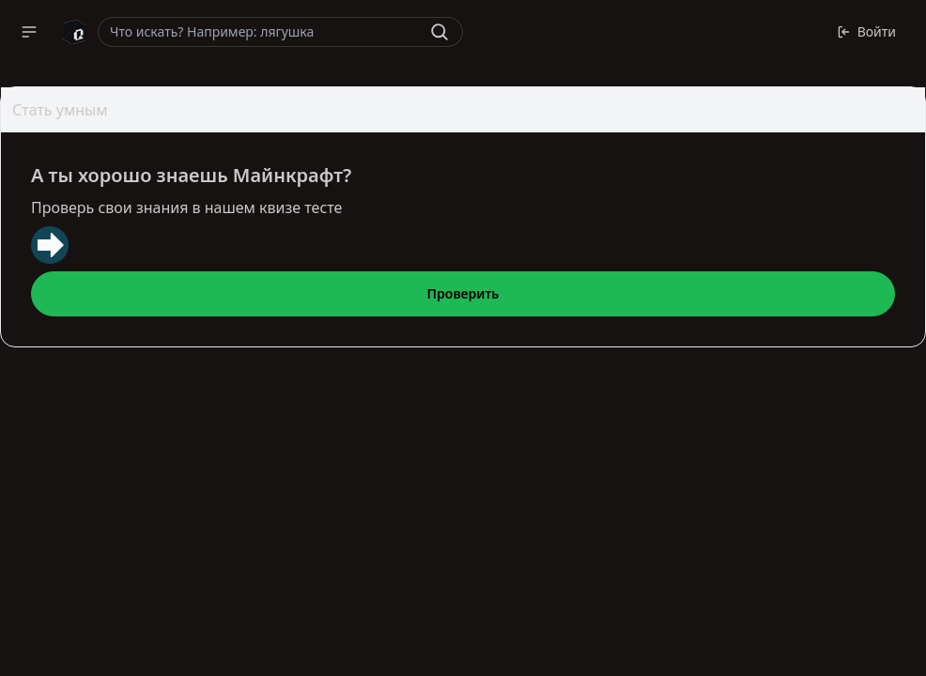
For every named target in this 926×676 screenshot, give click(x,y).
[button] (29, 32)
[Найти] (439, 32)
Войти (866, 31)
